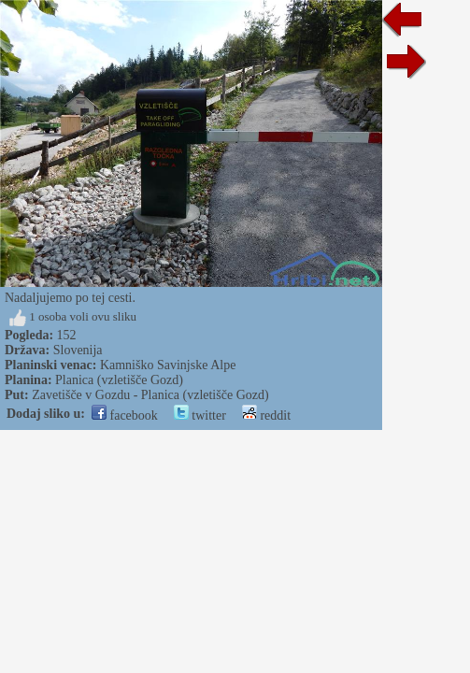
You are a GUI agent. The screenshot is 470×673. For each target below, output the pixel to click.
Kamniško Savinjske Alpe (167, 365)
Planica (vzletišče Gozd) (119, 380)
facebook (125, 415)
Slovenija (78, 350)
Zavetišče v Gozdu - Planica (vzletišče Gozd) (150, 395)
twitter (200, 415)
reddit (266, 415)
